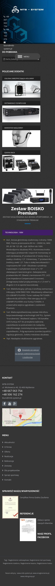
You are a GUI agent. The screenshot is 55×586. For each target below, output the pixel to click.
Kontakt (7, 479)
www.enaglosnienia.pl (41, 573)
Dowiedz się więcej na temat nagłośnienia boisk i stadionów (27, 354)
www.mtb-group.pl (28, 576)
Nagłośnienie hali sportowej (40, 560)
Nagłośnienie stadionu (11, 563)
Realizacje (8, 456)
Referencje (9, 461)
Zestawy (8, 465)
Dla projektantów (12, 470)
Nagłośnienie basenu (28, 563)
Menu (26, 56)
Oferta (7, 451)
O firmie (8, 447)
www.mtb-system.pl (24, 573)
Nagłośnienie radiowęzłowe (18, 560)
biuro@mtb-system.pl (11, 398)
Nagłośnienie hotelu (44, 563)
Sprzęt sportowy (11, 475)
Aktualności (9, 442)
